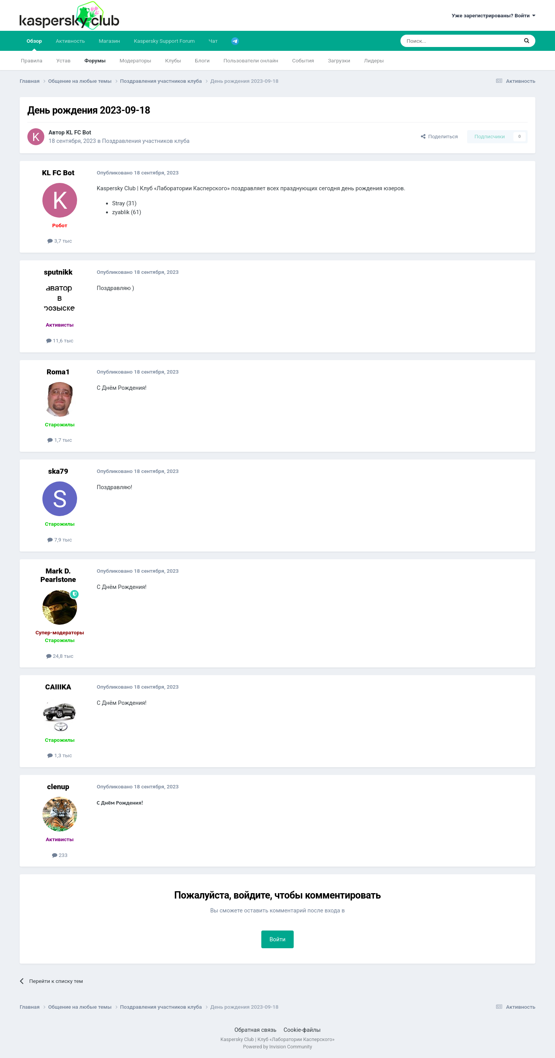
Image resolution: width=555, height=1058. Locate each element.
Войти (277, 939)
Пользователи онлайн (251, 60)
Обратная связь (255, 1029)
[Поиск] (441, 41)
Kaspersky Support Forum (164, 41)
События (303, 60)
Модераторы (135, 60)
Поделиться (439, 136)
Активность (70, 41)
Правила (31, 60)
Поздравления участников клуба (146, 140)
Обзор (34, 44)
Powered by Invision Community (277, 1047)
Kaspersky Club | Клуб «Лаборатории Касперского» (277, 1039)
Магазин (109, 41)
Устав (63, 60)
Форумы (95, 60)
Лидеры (374, 60)
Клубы (173, 60)
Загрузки (339, 60)
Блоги (202, 60)
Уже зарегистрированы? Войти (493, 15)
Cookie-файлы (302, 1029)
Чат (213, 41)
